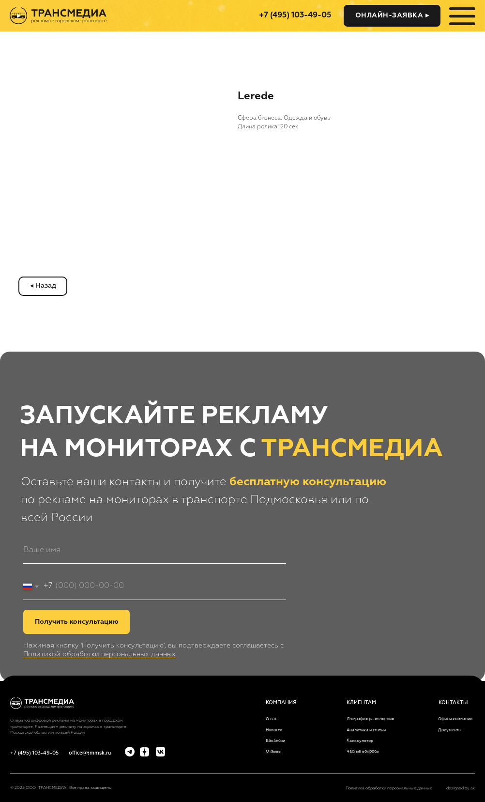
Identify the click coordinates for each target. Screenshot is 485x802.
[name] (154, 550)
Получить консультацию (77, 621)
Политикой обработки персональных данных (99, 654)
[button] (392, 16)
